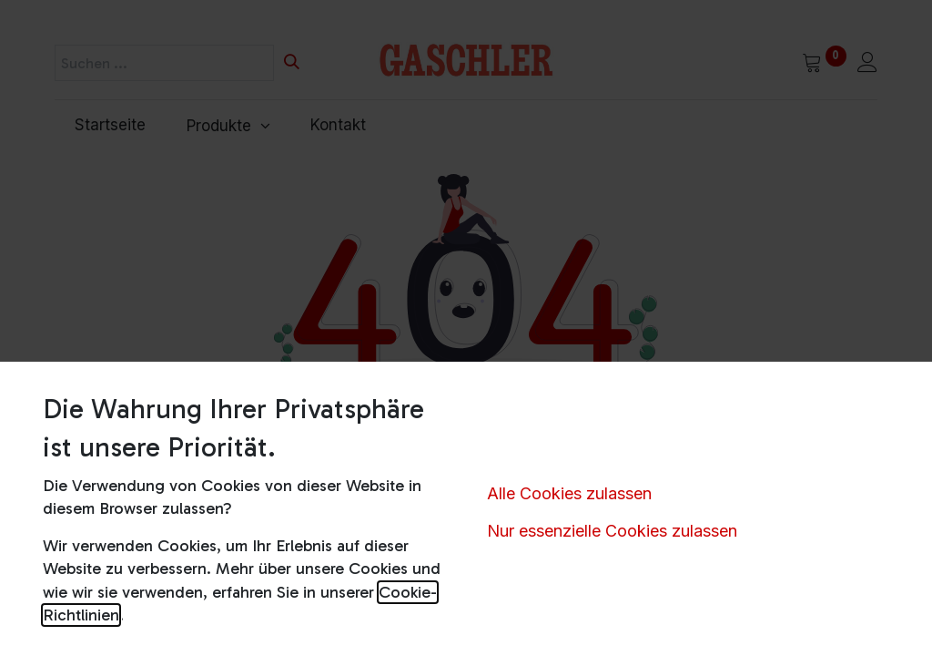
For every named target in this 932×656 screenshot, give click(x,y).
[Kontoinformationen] (867, 64)
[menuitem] (111, 125)
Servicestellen (665, 594)
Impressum (123, 594)
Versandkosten (669, 631)
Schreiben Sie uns (438, 598)
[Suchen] (291, 63)
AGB (101, 631)
